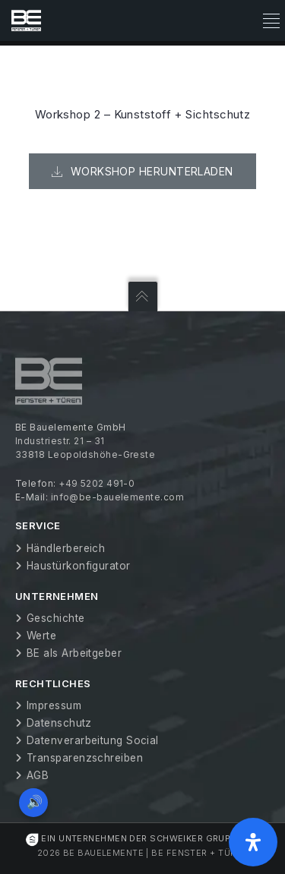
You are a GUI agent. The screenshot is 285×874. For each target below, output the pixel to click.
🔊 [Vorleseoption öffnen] (35, 802)
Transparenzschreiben (85, 758)
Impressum (54, 705)
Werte (41, 635)
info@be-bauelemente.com (117, 497)
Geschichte (56, 618)
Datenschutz (59, 723)
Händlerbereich (66, 548)
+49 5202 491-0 (97, 483)
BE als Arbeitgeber (74, 653)
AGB (38, 775)
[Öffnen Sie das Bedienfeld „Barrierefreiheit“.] (253, 842)
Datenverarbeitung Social (93, 740)
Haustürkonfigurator (79, 566)
